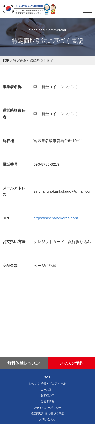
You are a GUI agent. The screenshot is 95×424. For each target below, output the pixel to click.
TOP (48, 377)
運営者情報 (48, 401)
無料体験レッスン (23, 363)
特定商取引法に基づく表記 (48, 413)
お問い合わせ (47, 419)
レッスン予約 (71, 363)
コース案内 (48, 389)
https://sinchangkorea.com (55, 218)
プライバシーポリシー (47, 407)
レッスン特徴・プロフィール (47, 383)
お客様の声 (48, 395)
